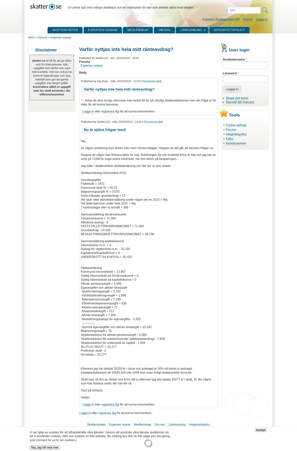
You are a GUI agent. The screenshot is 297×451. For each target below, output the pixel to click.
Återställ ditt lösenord (240, 102)
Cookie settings (236, 125)
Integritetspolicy (236, 134)
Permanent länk (152, 81)
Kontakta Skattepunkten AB (220, 19)
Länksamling (177, 424)
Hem (31, 37)
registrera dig (110, 111)
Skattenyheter (96, 424)
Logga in (261, 19)
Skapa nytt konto (237, 98)
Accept (260, 432)
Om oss (160, 424)
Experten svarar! (60, 37)
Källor (230, 138)
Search (247, 19)
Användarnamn (234, 59)
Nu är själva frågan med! (105, 130)
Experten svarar (120, 424)
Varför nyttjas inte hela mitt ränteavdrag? (119, 89)
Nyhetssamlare (236, 143)
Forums (42, 37)
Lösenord (230, 73)
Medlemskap (142, 424)
